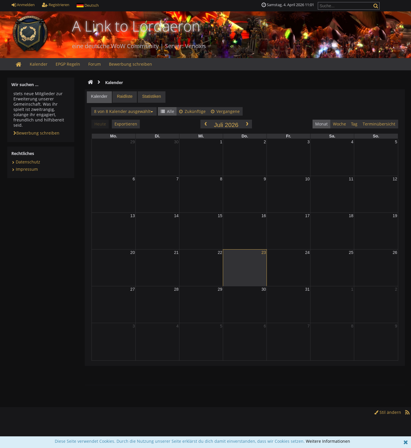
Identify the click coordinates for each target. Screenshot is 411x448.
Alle (167, 111)
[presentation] (99, 97)
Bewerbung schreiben (36, 133)
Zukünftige (192, 111)
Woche (339, 124)
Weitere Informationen (328, 441)
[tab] (99, 97)
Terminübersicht (379, 124)
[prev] (205, 124)
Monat (321, 124)
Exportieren (125, 124)
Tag (354, 124)
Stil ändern (387, 412)
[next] (247, 124)
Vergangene (225, 111)
